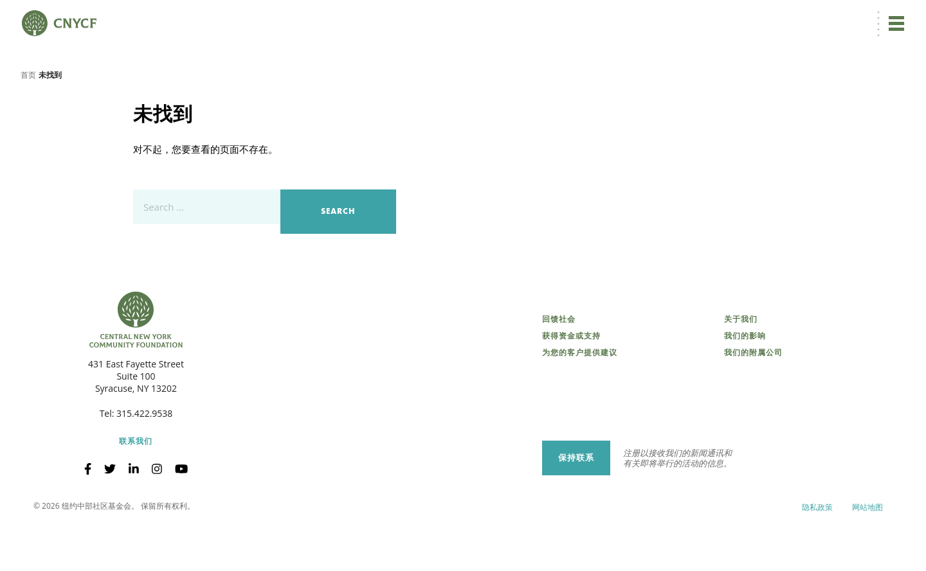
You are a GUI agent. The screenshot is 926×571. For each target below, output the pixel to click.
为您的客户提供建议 (579, 397)
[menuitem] (682, 17)
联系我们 (135, 485)
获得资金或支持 (571, 380)
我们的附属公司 (753, 397)
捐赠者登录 (732, 17)
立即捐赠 (636, 17)
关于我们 (741, 363)
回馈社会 (559, 363)
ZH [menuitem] (684, 17)
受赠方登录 (784, 17)
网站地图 (867, 551)
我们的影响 (745, 380)
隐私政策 (817, 551)
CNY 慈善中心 (840, 17)
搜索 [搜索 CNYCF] (891, 17)
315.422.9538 (144, 458)
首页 (28, 118)
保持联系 (576, 501)
